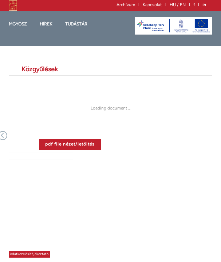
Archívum (126, 4)
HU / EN (178, 4)
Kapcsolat (152, 4)
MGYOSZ (18, 24)
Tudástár (76, 24)
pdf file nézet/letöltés (70, 144)
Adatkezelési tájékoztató (29, 254)
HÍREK (46, 24)
